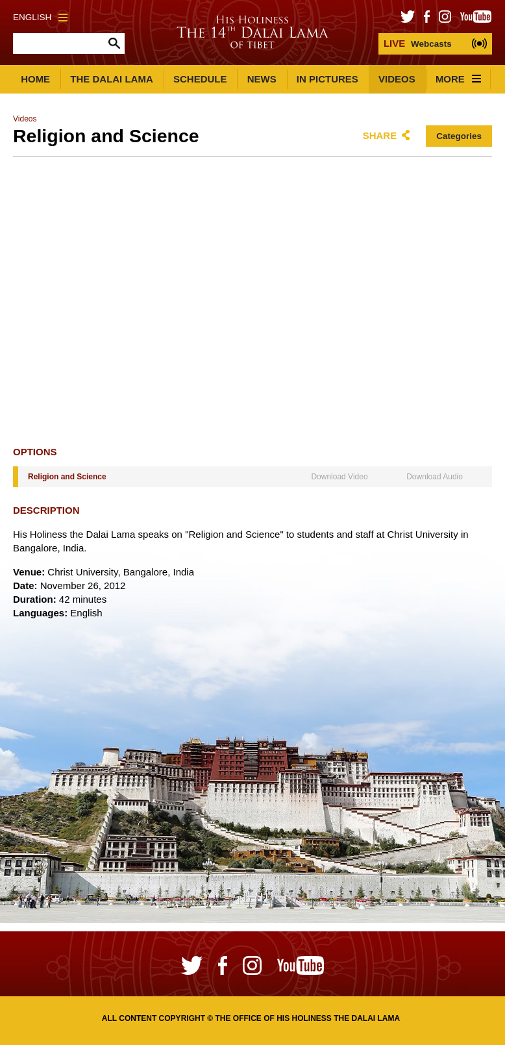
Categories (459, 136)
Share (380, 135)
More (458, 78)
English (40, 17)
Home (35, 78)
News (262, 78)
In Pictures (327, 78)
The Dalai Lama (111, 78)
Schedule (200, 78)
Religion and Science (67, 476)
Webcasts (418, 43)
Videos (396, 78)
